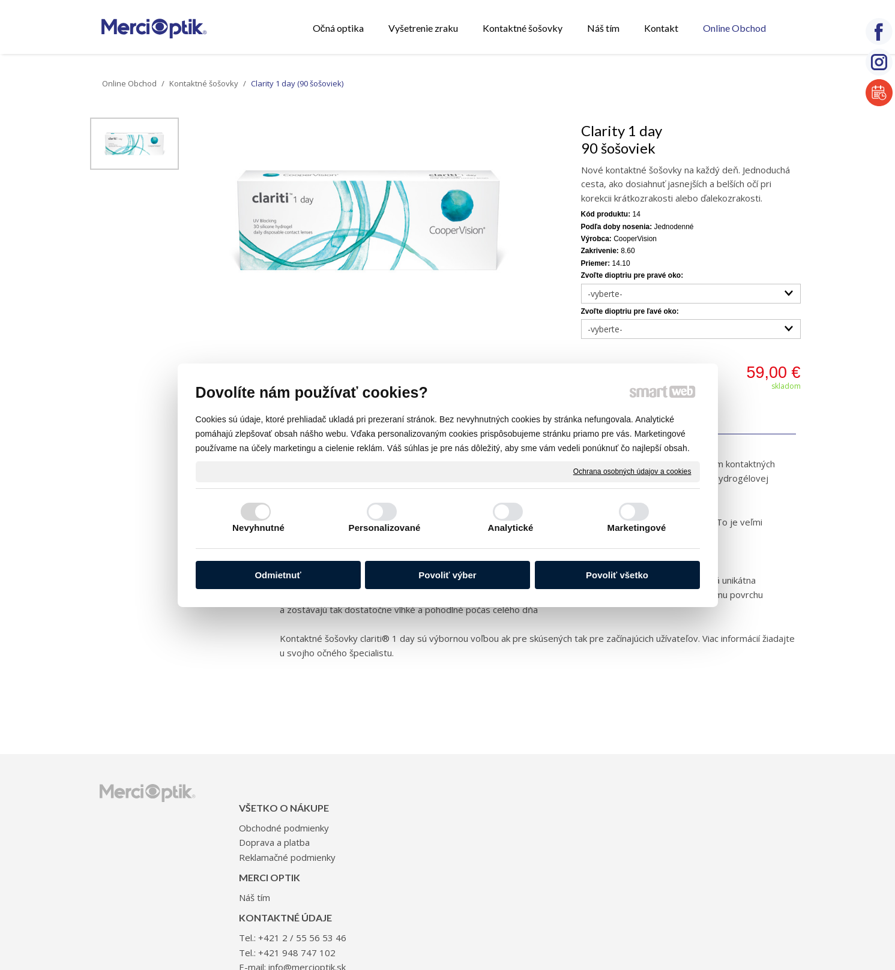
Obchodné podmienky (288, 810)
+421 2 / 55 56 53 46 (591, 810)
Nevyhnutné (258, 527)
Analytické (510, 527)
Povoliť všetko (617, 575)
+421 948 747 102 (586, 824)
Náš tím (401, 810)
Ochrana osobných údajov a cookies (632, 471)
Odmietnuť (278, 575)
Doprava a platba (278, 824)
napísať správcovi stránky (432, 908)
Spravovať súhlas (649, 908)
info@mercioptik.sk (596, 839)
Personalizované (385, 527)
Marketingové (636, 527)
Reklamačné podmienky (291, 839)
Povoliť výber (447, 575)
